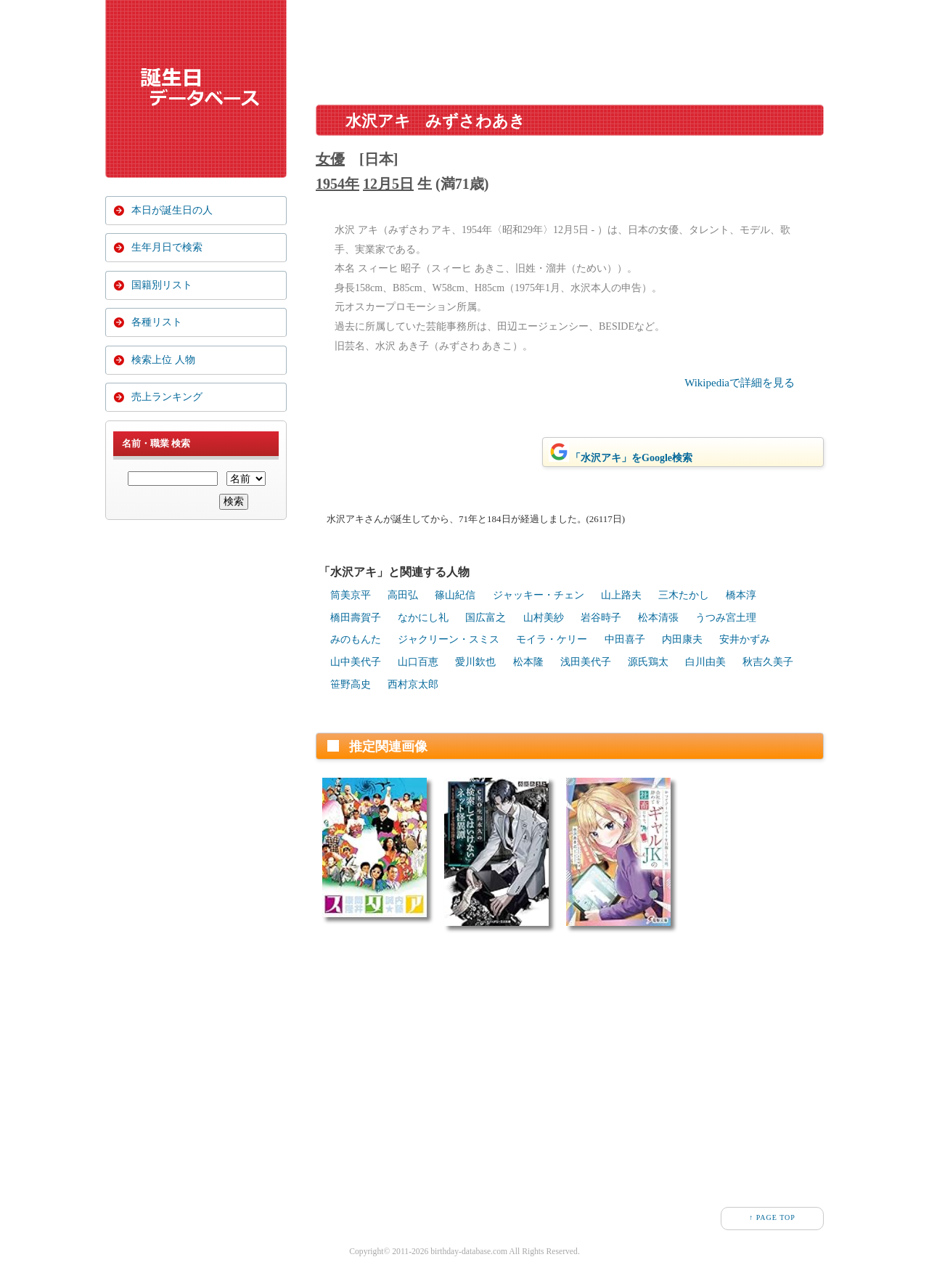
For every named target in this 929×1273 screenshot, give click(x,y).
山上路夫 (621, 595)
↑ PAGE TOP (772, 1217)
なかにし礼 (423, 617)
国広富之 (485, 617)
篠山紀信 (455, 595)
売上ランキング (166, 406)
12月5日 (388, 184)
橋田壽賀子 (355, 617)
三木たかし (683, 595)
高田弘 (403, 595)
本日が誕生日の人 (172, 210)
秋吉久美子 (767, 661)
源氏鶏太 (648, 661)
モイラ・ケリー (551, 639)
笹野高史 (350, 684)
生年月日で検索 (166, 249)
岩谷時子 (601, 617)
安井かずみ (744, 639)
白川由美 (705, 661)
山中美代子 (355, 661)
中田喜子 (625, 639)
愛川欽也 (475, 661)
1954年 (337, 184)
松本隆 (528, 661)
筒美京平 (350, 595)
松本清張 (658, 617)
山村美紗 (543, 617)
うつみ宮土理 (725, 617)
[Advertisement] (570, 46)
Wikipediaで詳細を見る (739, 383)
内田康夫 (682, 639)
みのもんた (355, 639)
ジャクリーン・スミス (448, 639)
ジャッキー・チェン (538, 595)
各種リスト (156, 327)
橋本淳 (741, 595)
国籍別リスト (161, 288)
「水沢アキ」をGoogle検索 (620, 452)
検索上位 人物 (163, 367)
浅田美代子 (585, 661)
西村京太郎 (413, 684)
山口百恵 (418, 661)
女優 (330, 159)
